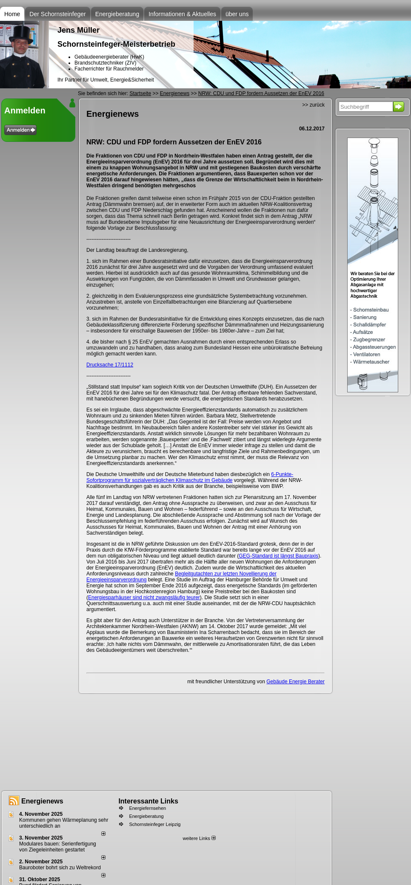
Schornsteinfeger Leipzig (154, 824)
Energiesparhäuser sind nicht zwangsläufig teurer (144, 597)
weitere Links (199, 838)
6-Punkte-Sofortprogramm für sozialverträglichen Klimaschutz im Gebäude (189, 477)
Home (12, 14)
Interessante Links (148, 801)
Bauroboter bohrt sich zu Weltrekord (60, 868)
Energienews (42, 801)
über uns (236, 14)
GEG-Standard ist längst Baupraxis (278, 556)
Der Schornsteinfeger (57, 14)
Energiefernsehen (147, 808)
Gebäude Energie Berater (295, 682)
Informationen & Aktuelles (182, 14)
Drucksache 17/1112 (109, 365)
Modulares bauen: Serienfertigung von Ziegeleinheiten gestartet (57, 847)
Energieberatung (117, 14)
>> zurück (313, 105)
